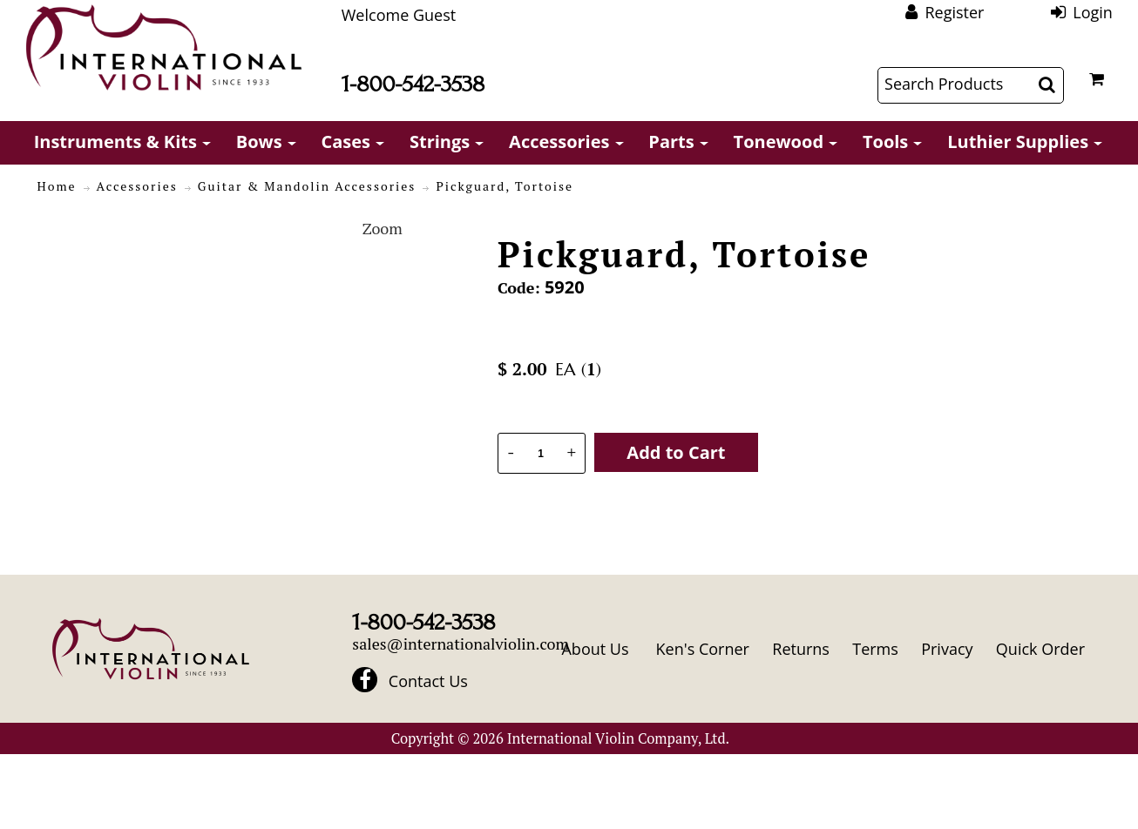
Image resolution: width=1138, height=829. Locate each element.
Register (954, 12)
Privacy (946, 648)
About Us (594, 648)
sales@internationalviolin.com (460, 643)
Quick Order (1040, 648)
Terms (875, 648)
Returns (801, 648)
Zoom (382, 228)
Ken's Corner (702, 648)
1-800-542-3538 (413, 84)
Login (1093, 12)
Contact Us (428, 681)
